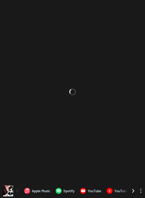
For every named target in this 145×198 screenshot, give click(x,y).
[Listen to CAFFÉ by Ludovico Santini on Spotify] (65, 191)
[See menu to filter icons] (140, 191)
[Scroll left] (17, 191)
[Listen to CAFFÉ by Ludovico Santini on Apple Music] (37, 191)
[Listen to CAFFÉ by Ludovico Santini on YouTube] (90, 191)
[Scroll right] (133, 191)
